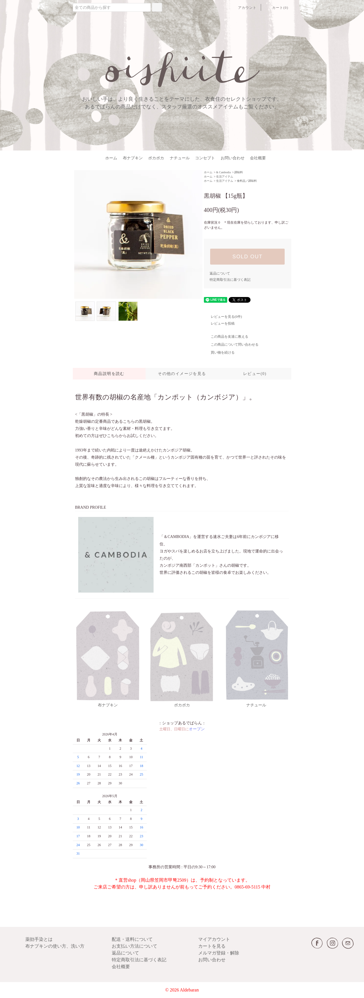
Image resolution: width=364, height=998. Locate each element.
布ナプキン (133, 158)
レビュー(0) (254, 374)
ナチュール (180, 158)
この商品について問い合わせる (231, 345)
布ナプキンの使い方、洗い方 (54, 946)
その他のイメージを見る (182, 374)
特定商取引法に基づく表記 (230, 280)
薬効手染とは (39, 939)
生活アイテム (224, 176)
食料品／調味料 (247, 180)
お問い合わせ (233, 158)
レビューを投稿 (219, 323)
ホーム (111, 158)
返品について (220, 273)
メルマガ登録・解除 (218, 952)
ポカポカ (156, 158)
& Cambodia (223, 172)
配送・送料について (132, 939)
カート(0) (276, 8)
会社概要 (258, 158)
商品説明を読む (109, 374)
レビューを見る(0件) (223, 317)
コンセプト (205, 158)
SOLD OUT (247, 256)
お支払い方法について (134, 946)
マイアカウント (214, 939)
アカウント (244, 8)
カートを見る (212, 946)
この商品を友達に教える (226, 337)
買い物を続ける (219, 352)
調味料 (238, 172)
